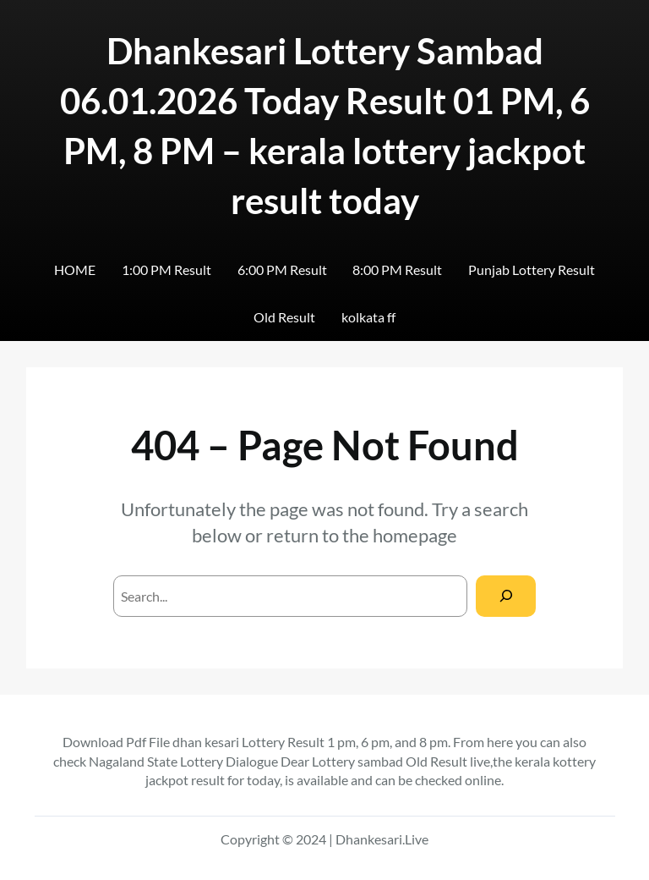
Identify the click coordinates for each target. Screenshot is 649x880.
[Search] (506, 596)
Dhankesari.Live (381, 839)
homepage (415, 535)
